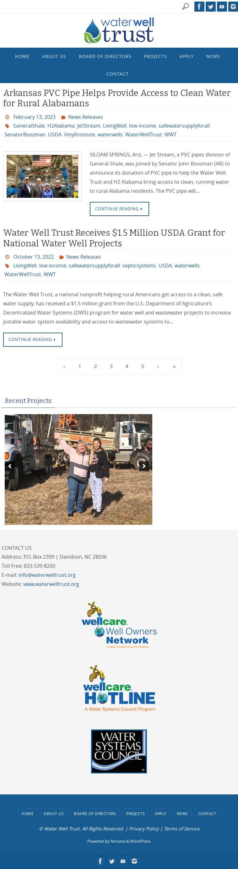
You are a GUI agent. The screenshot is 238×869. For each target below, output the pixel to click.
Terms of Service (181, 828)
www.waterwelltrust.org (51, 584)
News (182, 813)
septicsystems (139, 265)
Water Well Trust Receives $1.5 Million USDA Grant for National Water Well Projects (114, 238)
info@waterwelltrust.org (47, 574)
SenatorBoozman (25, 134)
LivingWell (115, 125)
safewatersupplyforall (184, 125)
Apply (161, 813)
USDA (55, 134)
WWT (171, 134)
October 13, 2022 (34, 256)
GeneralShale (29, 125)
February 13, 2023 (35, 116)
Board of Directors (95, 813)
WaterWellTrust (143, 134)
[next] (144, 466)
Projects (135, 813)
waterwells (110, 134)
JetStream (88, 125)
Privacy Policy (144, 828)
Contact (207, 813)
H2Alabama (61, 125)
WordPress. (140, 841)
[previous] (10, 466)
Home (28, 813)
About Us (54, 813)
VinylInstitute (79, 134)
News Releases (85, 116)
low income (142, 125)
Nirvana (117, 841)
